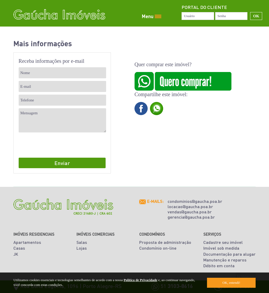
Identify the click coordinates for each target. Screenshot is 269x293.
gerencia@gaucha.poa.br (191, 217)
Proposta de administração (165, 242)
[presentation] (59, 145)
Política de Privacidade (140, 280)
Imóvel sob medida (221, 248)
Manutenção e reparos (224, 260)
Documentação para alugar (229, 254)
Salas (81, 242)
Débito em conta (219, 265)
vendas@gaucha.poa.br (190, 211)
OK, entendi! (231, 283)
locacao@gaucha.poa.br (190, 206)
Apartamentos (27, 242)
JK (15, 254)
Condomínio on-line (158, 248)
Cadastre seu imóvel (223, 242)
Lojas (81, 248)
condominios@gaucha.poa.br (195, 201)
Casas (19, 248)
